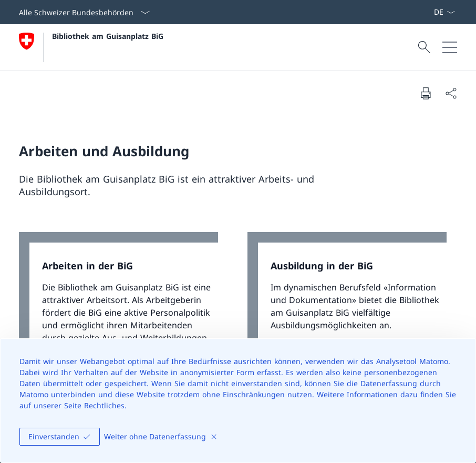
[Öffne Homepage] (91, 47)
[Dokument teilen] (450, 93)
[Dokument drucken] (425, 93)
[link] (124, 317)
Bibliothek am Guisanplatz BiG (107, 36)
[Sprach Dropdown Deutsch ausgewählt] (444, 12)
